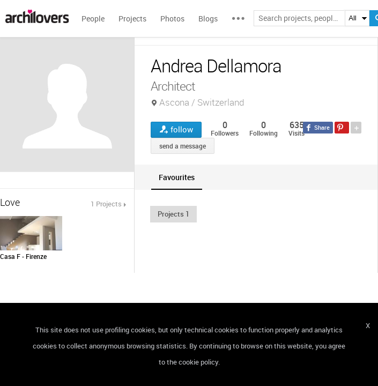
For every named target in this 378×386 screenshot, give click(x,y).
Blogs (208, 18)
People (93, 18)
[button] (173, 214)
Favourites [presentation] (177, 177)
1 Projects (106, 203)
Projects (132, 18)
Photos (172, 18)
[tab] (177, 177)
